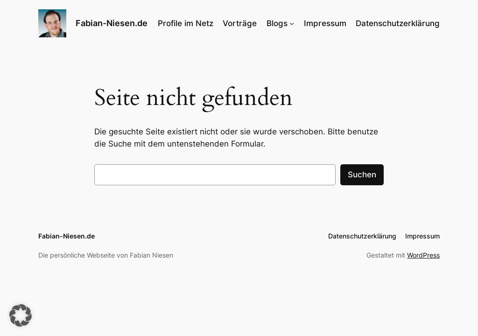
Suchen (362, 174)
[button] (20, 315)
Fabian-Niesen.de (112, 23)
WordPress (423, 255)
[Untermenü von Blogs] (291, 23)
